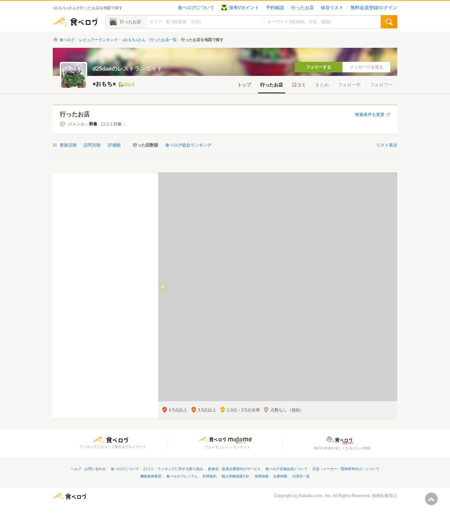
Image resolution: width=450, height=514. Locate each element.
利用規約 (209, 476)
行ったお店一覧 (163, 40)
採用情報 (262, 476)
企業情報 (280, 476)
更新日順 (68, 145)
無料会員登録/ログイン (374, 7)
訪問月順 (92, 145)
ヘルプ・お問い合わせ (88, 469)
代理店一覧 (301, 476)
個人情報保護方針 (235, 476)
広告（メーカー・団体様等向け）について (346, 469)
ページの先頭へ (431, 499)
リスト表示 (386, 145)
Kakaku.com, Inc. (315, 495)
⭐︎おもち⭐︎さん (134, 40)
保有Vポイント (240, 7)
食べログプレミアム (182, 476)
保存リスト (332, 7)
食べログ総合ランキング (188, 145)
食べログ (75, 21)
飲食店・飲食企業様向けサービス (234, 469)
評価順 (114, 145)
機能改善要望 (150, 476)
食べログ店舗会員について (286, 469)
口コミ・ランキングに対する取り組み (173, 469)
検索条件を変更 (370, 114)
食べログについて (196, 7)
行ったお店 (302, 7)
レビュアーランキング (98, 40)
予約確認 (275, 7)
